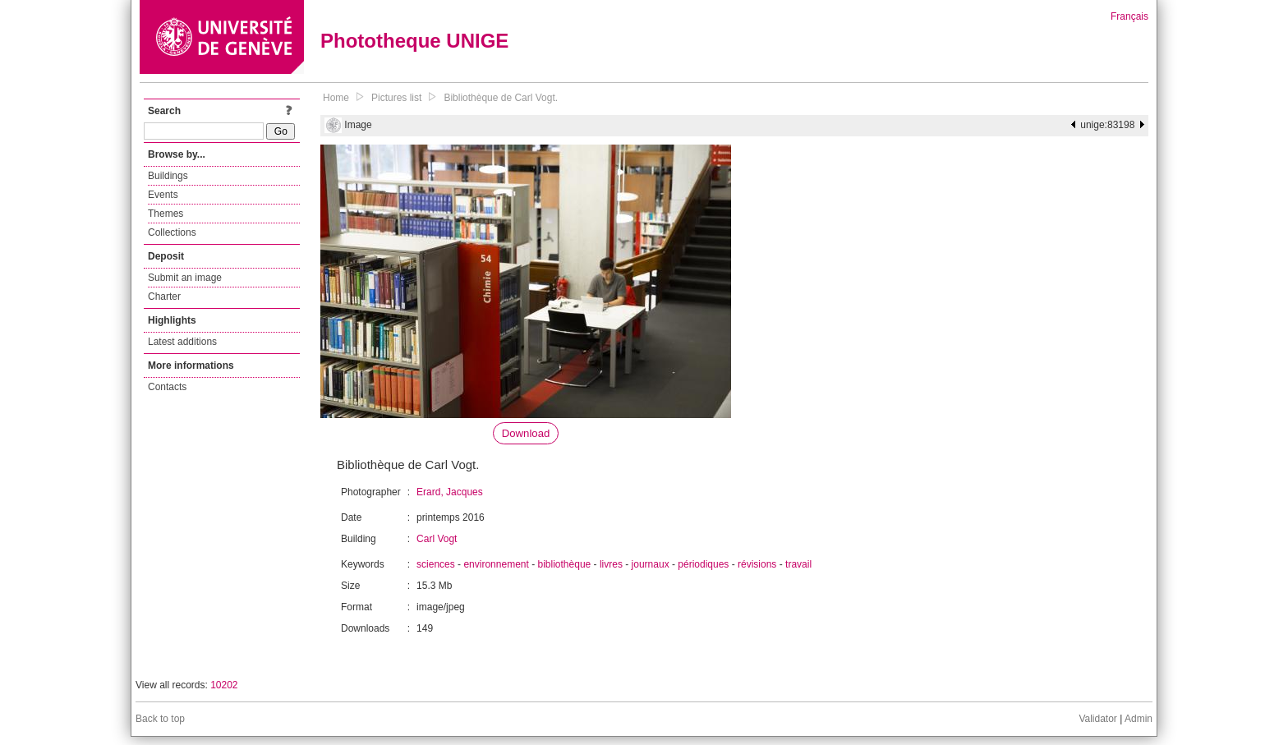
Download (526, 433)
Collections (172, 232)
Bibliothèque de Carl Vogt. (501, 97)
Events (163, 194)
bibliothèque (564, 564)
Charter (164, 296)
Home (336, 97)
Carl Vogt (436, 539)
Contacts (167, 387)
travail (798, 564)
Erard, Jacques (449, 492)
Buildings (168, 176)
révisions (757, 564)
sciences (435, 564)
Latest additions (182, 341)
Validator (1097, 718)
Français (1129, 16)
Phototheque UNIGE (414, 41)
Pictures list (396, 97)
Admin (1138, 718)
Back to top (160, 718)
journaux (650, 564)
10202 (223, 685)
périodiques (703, 564)
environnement (495, 564)
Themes (165, 213)
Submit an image (185, 277)
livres (611, 564)
